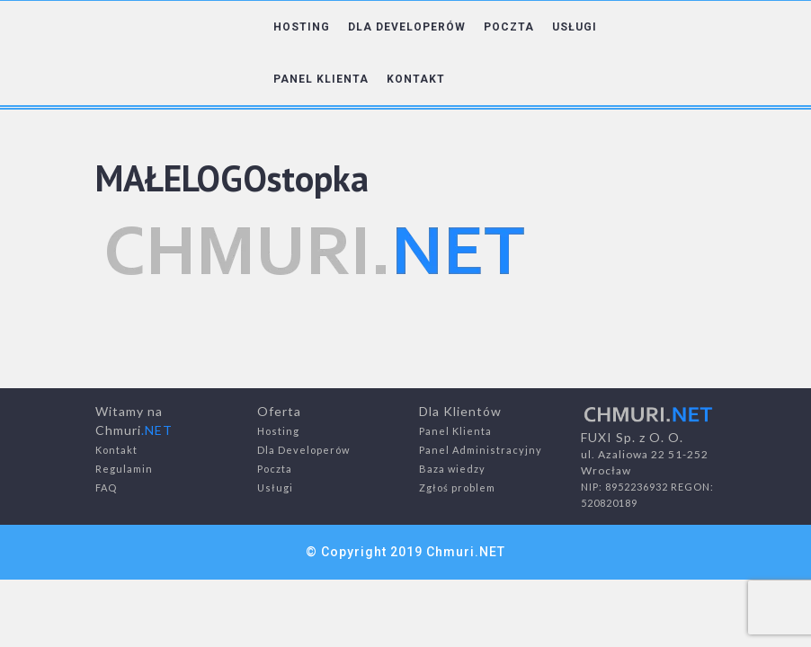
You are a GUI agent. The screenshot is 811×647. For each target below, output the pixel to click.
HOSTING (301, 27)
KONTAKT (416, 79)
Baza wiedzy (452, 468)
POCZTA (509, 27)
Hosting (278, 431)
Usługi (275, 487)
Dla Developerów (303, 450)
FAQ (106, 487)
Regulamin (124, 468)
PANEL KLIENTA (321, 79)
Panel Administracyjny (480, 450)
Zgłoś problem (457, 487)
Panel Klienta (455, 431)
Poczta (274, 468)
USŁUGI (574, 27)
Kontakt (116, 450)
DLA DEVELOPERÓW (407, 27)
